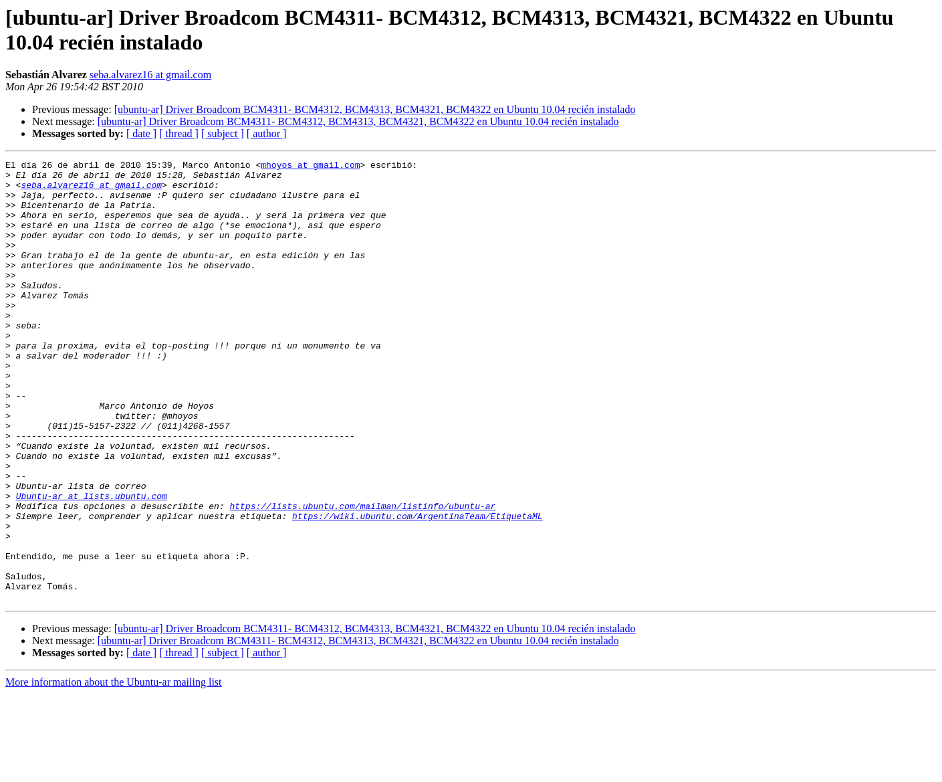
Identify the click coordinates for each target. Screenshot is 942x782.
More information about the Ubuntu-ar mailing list (113, 770)
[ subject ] (222, 133)
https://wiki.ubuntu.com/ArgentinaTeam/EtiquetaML (417, 588)
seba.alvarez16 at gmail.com (150, 74)
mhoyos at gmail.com (310, 167)
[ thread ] (179, 133)
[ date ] (141, 133)
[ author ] (267, 133)
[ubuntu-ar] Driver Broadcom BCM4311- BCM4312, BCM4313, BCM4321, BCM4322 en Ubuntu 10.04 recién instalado (375, 109)
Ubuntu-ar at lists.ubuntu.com (91, 564)
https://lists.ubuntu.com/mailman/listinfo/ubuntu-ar (362, 576)
